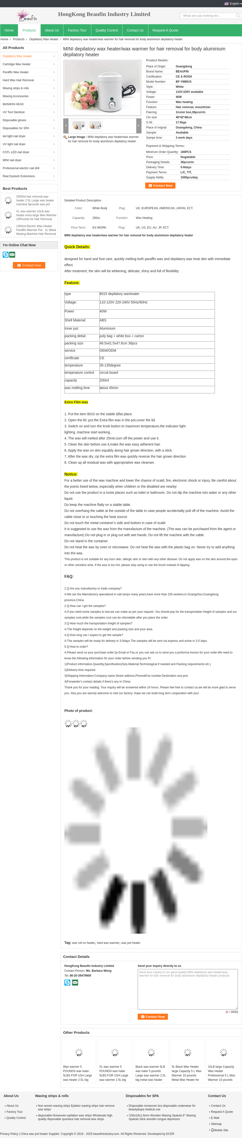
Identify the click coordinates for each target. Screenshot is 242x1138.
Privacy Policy (9, 1134)
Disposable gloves (14, 120)
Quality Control (107, 30)
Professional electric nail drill (21, 168)
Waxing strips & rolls (16, 88)
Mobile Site (219, 1130)
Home (9, 30)
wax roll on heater (83, 943)
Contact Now (162, 185)
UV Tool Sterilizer (14, 112)
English (234, 3)
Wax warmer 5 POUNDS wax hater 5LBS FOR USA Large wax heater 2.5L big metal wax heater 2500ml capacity (77, 1077)
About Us (52, 30)
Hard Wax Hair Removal (18, 80)
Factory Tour (77, 30)
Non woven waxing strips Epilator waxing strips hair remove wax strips (76, 1107)
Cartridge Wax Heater (17, 64)
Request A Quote (165, 30)
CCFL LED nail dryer (16, 152)
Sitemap (216, 1124)
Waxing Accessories (16, 96)
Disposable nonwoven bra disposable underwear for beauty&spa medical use (162, 1107)
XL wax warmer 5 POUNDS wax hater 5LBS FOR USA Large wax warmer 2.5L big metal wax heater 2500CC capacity (113, 1077)
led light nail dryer (14, 136)
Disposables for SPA (16, 128)
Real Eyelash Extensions (19, 176)
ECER (170, 1134)
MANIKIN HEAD (13, 104)
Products (29, 30)
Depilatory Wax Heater (43, 39)
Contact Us (135, 30)
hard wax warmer (108, 943)
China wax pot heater (34, 1134)
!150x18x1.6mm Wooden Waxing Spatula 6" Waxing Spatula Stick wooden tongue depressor (162, 1117)
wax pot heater (130, 943)
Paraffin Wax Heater (16, 72)
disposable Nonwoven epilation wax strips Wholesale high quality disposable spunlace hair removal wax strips (75, 1117)
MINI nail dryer (12, 160)
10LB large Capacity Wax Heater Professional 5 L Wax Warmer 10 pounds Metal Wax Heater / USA (221, 1077)
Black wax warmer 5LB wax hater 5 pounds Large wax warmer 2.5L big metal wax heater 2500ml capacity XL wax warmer (151, 1077)
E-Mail (215, 1118)
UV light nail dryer (14, 144)
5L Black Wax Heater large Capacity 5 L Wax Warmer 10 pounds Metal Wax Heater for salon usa (187, 1075)
